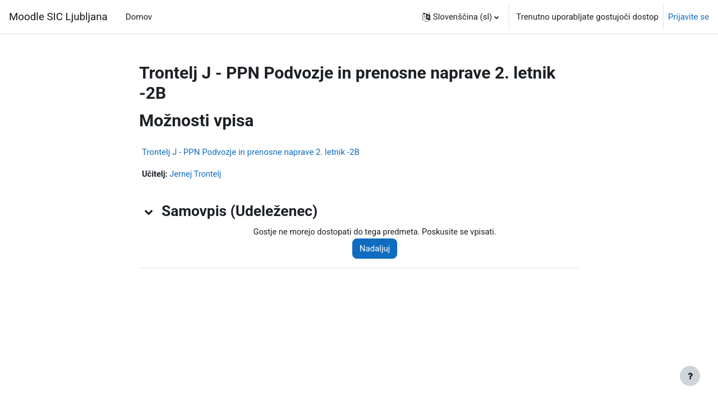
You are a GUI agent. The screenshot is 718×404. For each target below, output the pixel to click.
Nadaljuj (378, 249)
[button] (461, 17)
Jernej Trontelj (197, 174)
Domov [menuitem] (139, 17)
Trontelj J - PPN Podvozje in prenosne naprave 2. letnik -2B (251, 152)
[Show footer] (690, 376)
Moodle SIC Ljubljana (58, 17)
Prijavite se (688, 17)
